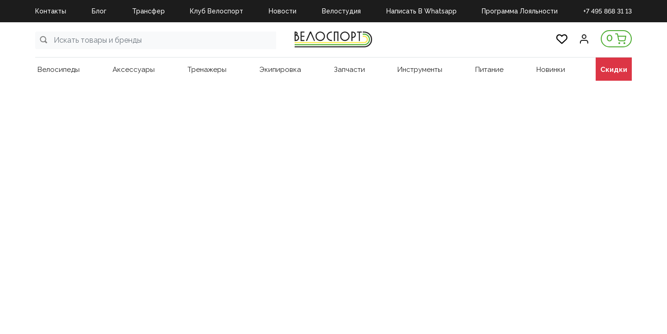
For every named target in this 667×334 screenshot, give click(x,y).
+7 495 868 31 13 (607, 11)
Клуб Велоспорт (216, 11)
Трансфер (148, 11)
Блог (99, 11)
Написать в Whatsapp (421, 11)
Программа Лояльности (520, 11)
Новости (282, 11)
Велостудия (341, 11)
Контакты (50, 11)
